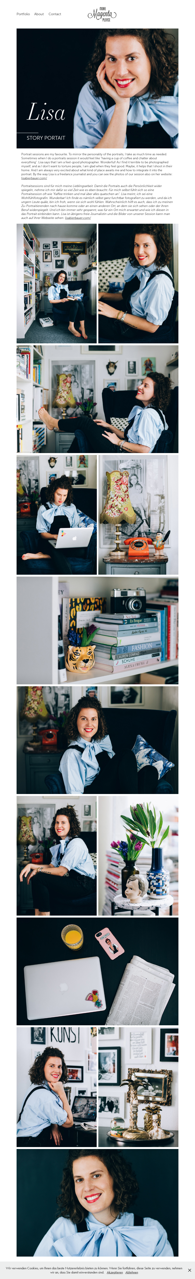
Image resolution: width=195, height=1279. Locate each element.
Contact (55, 14)
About (39, 14)
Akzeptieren (115, 1272)
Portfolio (23, 14)
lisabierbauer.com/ (34, 178)
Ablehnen (131, 1272)
